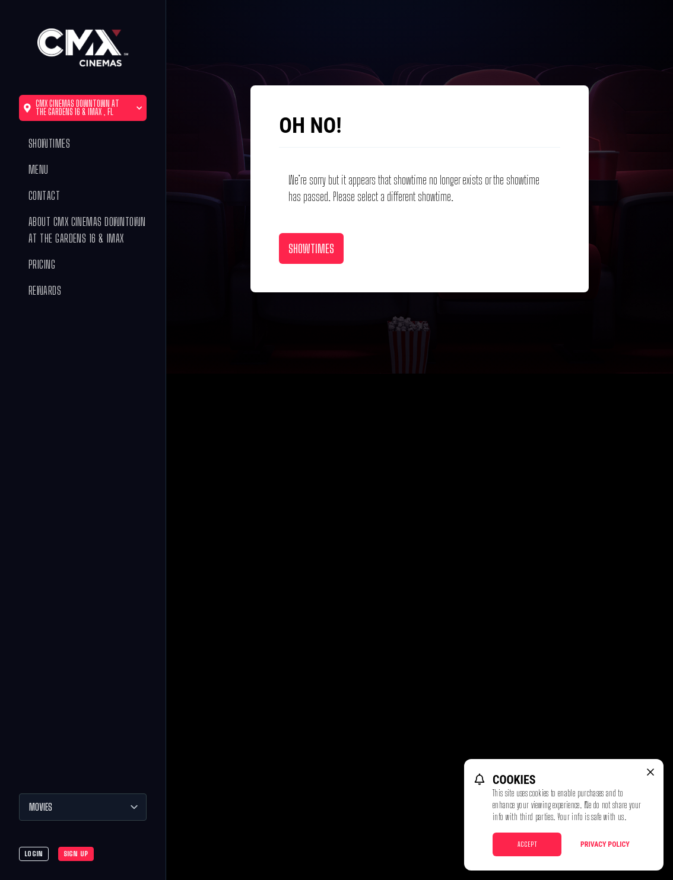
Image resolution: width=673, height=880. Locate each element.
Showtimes (49, 143)
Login (33, 853)
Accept (527, 844)
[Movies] (83, 807)
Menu (38, 169)
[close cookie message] (650, 772)
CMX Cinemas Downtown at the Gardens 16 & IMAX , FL (83, 107)
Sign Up (76, 853)
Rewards (44, 290)
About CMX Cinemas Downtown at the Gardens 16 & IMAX (87, 230)
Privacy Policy (605, 844)
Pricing (41, 264)
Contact (44, 195)
